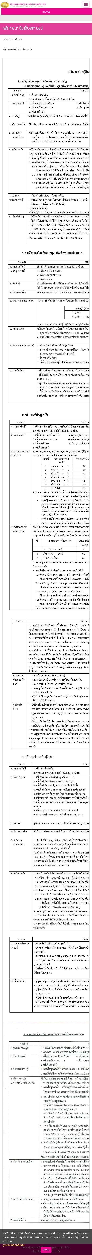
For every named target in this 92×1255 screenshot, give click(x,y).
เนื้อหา (18, 39)
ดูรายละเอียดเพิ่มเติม (13, 1245)
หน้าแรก (6, 39)
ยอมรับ (46, 1249)
